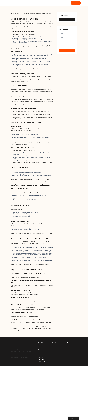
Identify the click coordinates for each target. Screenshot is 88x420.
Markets (41, 2)
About (27, 2)
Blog (55, 2)
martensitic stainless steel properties (34, 328)
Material (36, 2)
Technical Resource (48, 2)
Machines (32, 2)
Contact (59, 2)
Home (24, 2)
